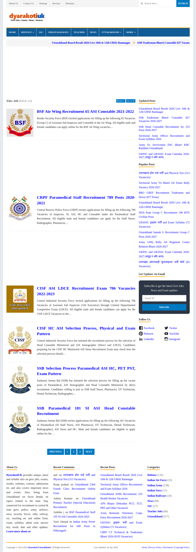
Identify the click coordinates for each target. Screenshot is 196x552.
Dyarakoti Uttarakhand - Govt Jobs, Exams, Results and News (26, 17)
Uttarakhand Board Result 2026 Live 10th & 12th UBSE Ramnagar (98, 42)
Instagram (174, 339)
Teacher (79, 32)
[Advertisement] (98, 72)
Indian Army (154, 485)
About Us (13, 3)
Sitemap (43, 3)
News (93, 32)
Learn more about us (18, 531)
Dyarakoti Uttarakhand (39, 547)
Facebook (149, 328)
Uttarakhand (110, 32)
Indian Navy (154, 490)
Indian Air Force (157, 480)
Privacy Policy (155, 547)
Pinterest (148, 333)
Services (56, 3)
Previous (55, 451)
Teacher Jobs (155, 511)
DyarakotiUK (14, 475)
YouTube (174, 333)
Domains (70, 3)
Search (183, 3)
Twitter (173, 328)
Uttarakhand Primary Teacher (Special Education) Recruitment (74, 503)
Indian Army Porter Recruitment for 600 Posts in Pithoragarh (74, 526)
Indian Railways (58, 32)
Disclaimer (168, 547)
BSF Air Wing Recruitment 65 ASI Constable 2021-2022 (85, 111)
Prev (120, 101)
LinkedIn (149, 339)
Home (12, 32)
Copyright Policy (182, 547)
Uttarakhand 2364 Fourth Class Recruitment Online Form (74, 489)
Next (131, 101)
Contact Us (28, 3)
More (129, 32)
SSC (41, 32)
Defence (26, 32)
